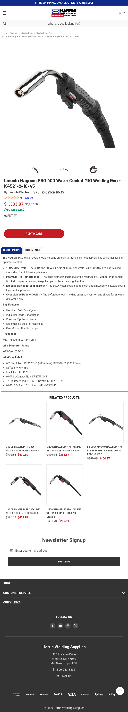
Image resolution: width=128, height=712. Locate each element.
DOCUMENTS (32, 250)
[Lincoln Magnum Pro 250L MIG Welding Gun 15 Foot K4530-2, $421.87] (23, 485)
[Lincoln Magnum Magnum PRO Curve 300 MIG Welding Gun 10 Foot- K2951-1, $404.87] (105, 422)
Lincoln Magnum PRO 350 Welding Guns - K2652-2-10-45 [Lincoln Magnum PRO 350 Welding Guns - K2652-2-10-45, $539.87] (22, 448)
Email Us (66, 676)
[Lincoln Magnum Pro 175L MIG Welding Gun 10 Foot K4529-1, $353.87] (64, 422)
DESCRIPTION (11, 250)
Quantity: (10, 215)
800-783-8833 (65, 669)
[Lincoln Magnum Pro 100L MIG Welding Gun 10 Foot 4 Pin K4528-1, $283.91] (64, 485)
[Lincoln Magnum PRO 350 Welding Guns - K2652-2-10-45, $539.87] (23, 422)
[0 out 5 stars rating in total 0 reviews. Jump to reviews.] (18, 197)
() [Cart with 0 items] (122, 12)
